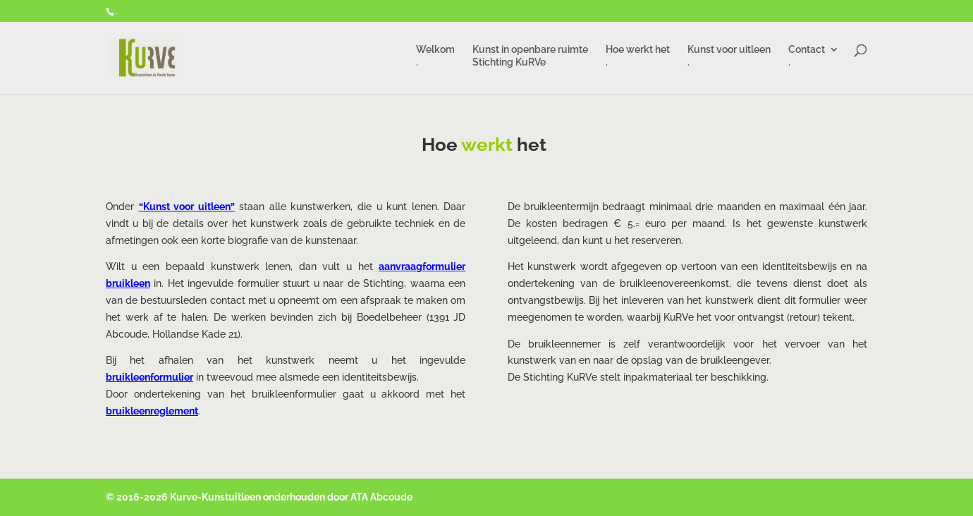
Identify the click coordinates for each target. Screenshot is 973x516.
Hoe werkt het (638, 57)
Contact (806, 57)
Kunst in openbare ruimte (530, 57)
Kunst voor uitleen (729, 57)
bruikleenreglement (152, 411)
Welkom (435, 57)
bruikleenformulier (149, 377)
